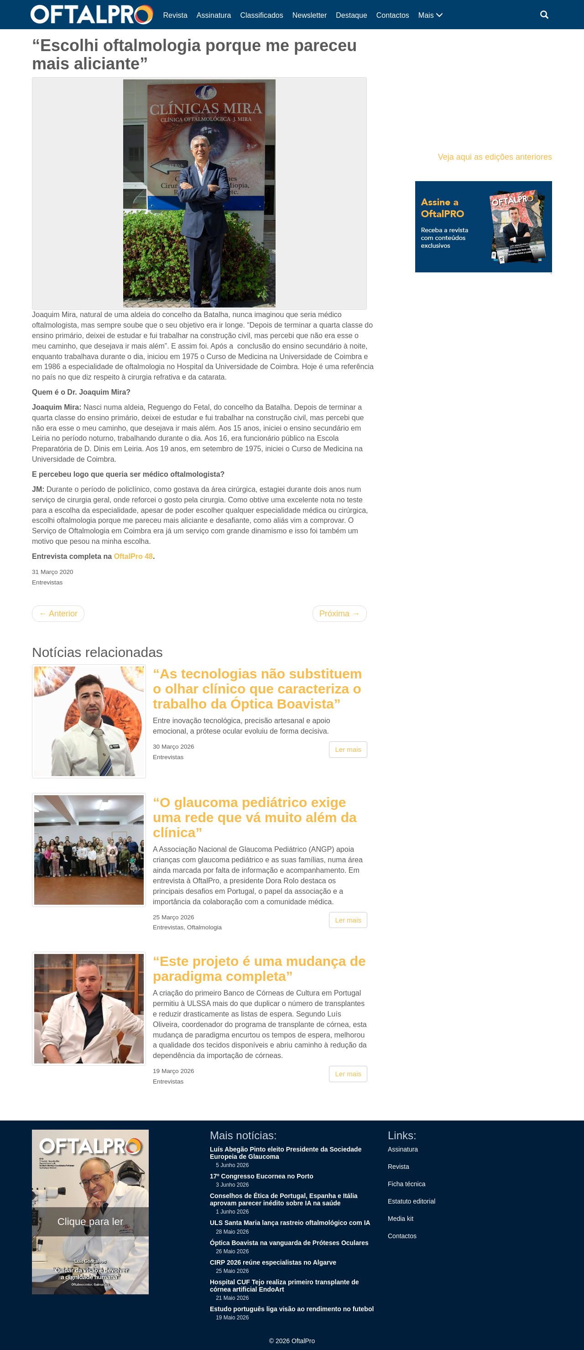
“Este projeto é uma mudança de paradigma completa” (259, 969)
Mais (430, 15)
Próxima (339, 613)
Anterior (58, 613)
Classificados (261, 15)
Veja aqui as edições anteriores (495, 157)
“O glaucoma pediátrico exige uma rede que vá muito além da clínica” (255, 817)
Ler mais (348, 749)
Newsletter (309, 15)
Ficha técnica (406, 1184)
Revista (175, 15)
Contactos (392, 15)
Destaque (351, 15)
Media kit (400, 1218)
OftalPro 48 (133, 556)
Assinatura (214, 15)
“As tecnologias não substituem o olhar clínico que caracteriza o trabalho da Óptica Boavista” (257, 688)
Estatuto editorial (411, 1201)
